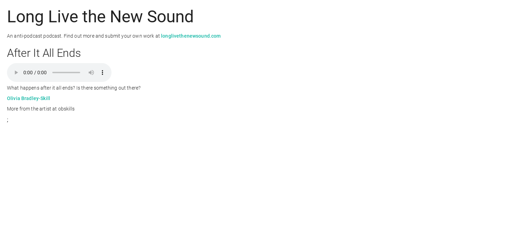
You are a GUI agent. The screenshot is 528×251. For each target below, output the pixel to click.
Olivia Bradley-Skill (28, 98)
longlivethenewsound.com (191, 36)
